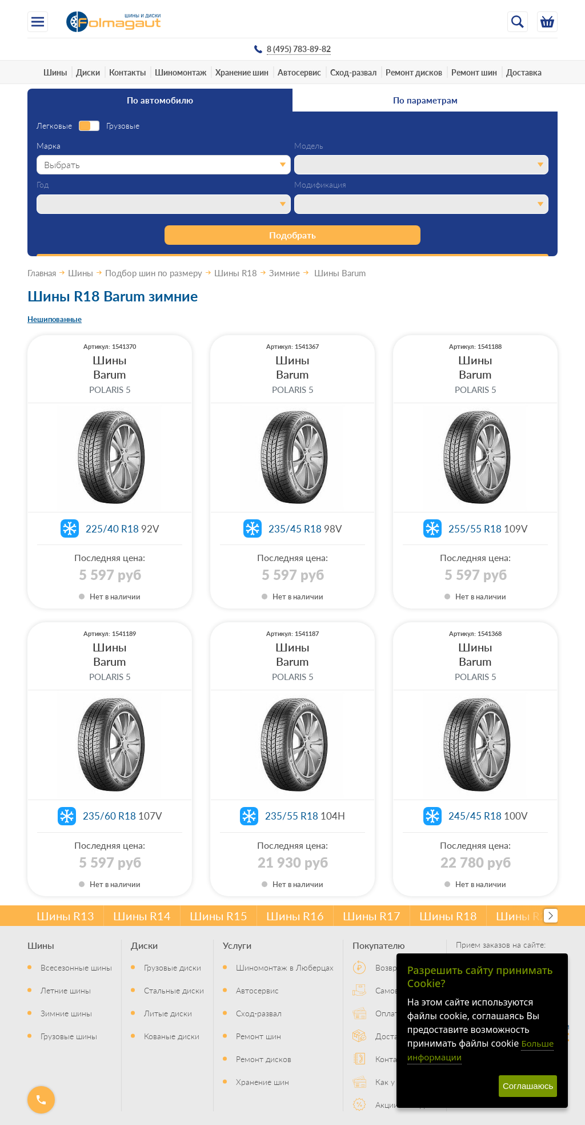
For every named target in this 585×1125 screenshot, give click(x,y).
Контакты (127, 72)
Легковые (54, 126)
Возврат (390, 967)
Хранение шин (242, 72)
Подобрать (292, 234)
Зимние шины (66, 1013)
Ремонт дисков (414, 72)
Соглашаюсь (528, 1085)
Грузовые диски (172, 967)
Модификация (320, 185)
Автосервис (299, 72)
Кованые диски (171, 1035)
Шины (55, 72)
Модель (308, 146)
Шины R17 (371, 916)
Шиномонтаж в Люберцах (285, 967)
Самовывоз (395, 990)
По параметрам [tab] (425, 100)
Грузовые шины (69, 1035)
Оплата (389, 1013)
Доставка (524, 72)
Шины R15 (218, 916)
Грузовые (122, 126)
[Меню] (37, 21)
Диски (88, 72)
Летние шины (66, 990)
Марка (49, 146)
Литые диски (168, 1013)
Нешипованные (54, 319)
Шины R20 (525, 916)
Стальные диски (174, 990)
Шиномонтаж (180, 72)
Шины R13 (65, 916)
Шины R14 (142, 916)
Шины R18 (448, 916)
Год (43, 185)
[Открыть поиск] (517, 21)
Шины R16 (295, 916)
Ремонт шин (474, 72)
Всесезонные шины (76, 967)
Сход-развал (353, 72)
